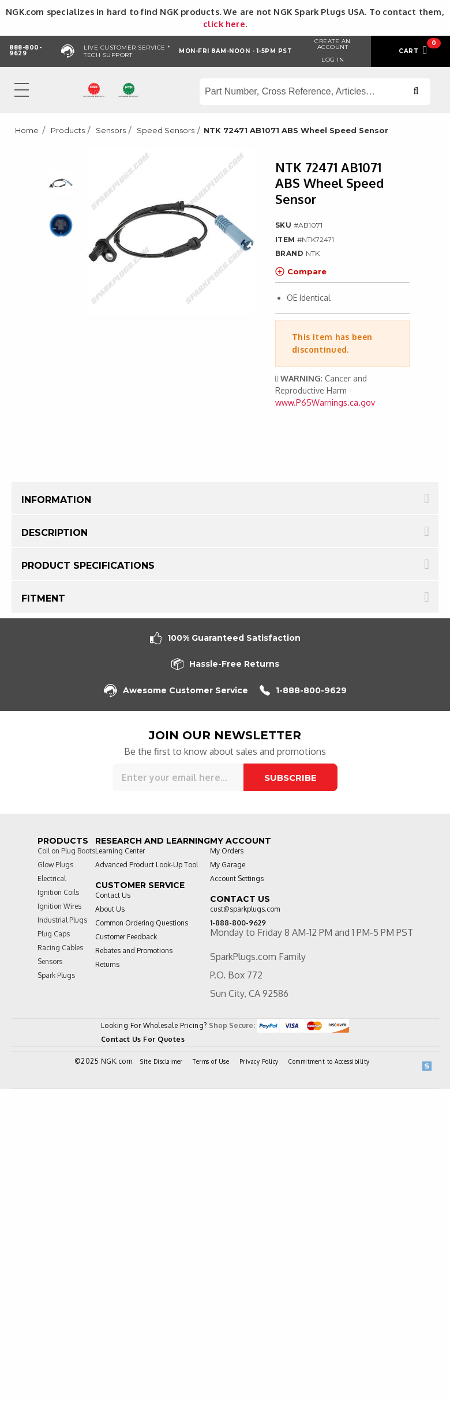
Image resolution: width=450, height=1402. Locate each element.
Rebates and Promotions (133, 950)
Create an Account (332, 44)
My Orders (226, 851)
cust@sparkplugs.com (245, 909)
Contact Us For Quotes (143, 1039)
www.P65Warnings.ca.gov (325, 402)
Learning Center (120, 851)
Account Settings (237, 878)
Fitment (43, 598)
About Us (110, 909)
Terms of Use (211, 1061)
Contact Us (112, 895)
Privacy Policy (259, 1061)
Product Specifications (88, 565)
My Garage (227, 864)
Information (56, 499)
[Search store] (315, 91)
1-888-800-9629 (303, 690)
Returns (107, 964)
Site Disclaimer (161, 1061)
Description (54, 532)
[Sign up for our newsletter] (177, 777)
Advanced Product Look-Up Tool (146, 864)
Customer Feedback (126, 936)
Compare (301, 271)
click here (224, 23)
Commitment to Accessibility (329, 1061)
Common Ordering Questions (141, 923)
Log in (332, 59)
